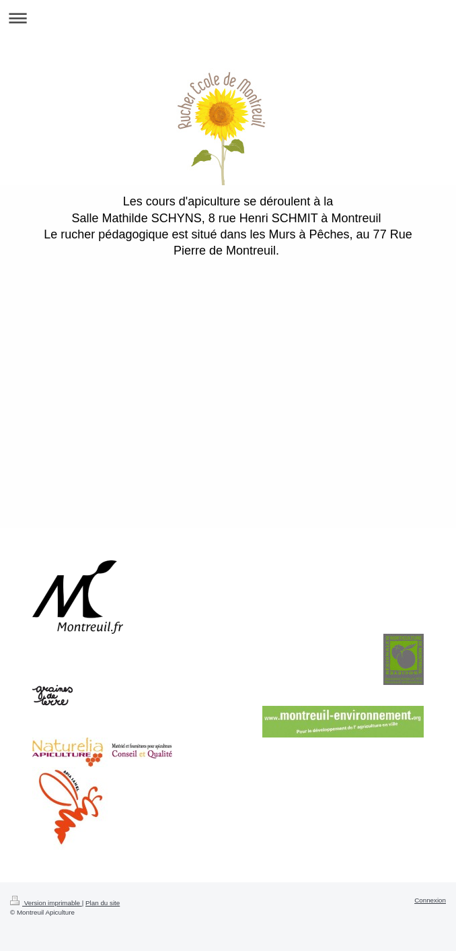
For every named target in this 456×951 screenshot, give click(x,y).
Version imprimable (46, 903)
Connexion (430, 900)
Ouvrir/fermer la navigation (228, 17)
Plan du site (102, 903)
